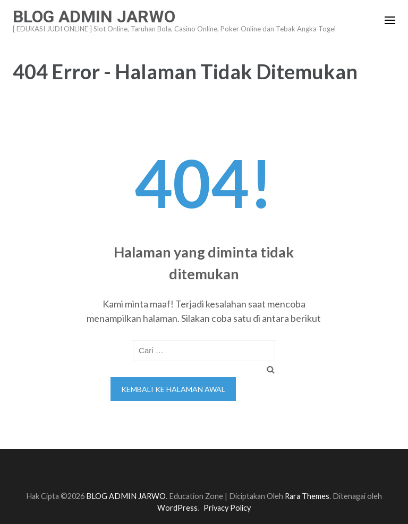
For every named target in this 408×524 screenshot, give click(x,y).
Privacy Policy (227, 507)
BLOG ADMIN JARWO (94, 16)
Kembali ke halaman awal (173, 389)
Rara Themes (307, 496)
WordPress (177, 507)
